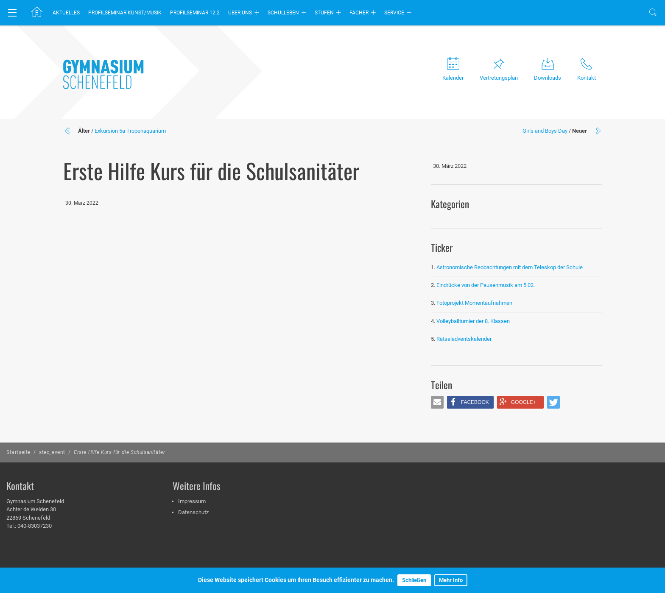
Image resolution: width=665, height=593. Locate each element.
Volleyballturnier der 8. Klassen (473, 321)
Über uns (240, 13)
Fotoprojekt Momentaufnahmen (474, 303)
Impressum (192, 501)
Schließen (414, 580)
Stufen (324, 13)
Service (394, 13)
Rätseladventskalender (464, 339)
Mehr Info (451, 580)
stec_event (52, 452)
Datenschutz (193, 512)
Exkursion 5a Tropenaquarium (130, 131)
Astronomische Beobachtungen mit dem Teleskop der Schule (509, 267)
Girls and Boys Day (544, 131)
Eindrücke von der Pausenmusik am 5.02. (485, 285)
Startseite (18, 452)
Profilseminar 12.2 (195, 13)
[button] (437, 402)
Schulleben (283, 13)
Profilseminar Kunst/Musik (125, 13)
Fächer (359, 13)
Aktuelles (66, 13)
